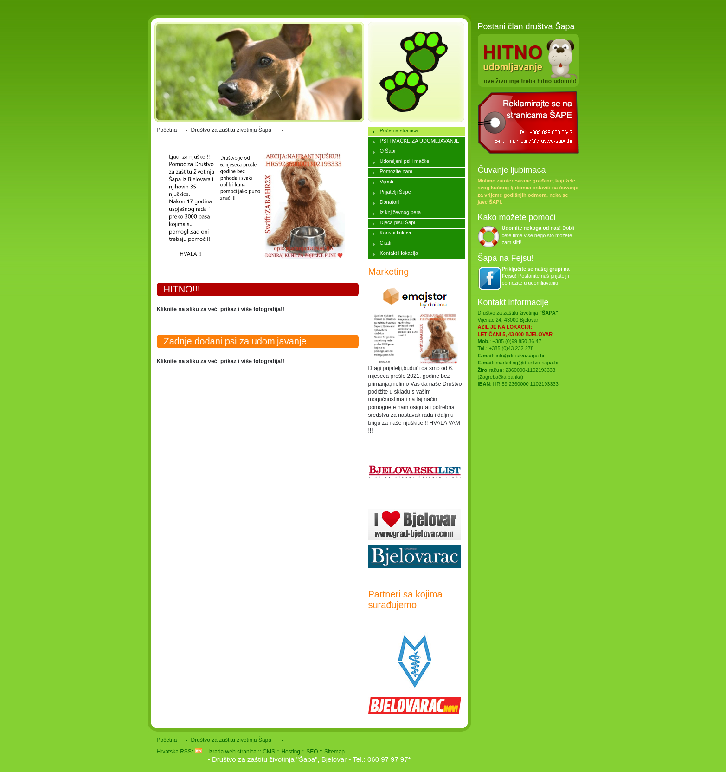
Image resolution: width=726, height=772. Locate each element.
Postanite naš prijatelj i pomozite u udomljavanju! (536, 276)
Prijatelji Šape (395, 192)
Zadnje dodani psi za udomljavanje (235, 341)
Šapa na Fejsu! (506, 258)
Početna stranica (399, 130)
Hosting (290, 751)
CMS (269, 751)
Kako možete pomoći (517, 217)
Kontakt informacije (513, 302)
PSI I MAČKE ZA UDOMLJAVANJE (420, 140)
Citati (386, 243)
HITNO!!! (182, 289)
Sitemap (334, 751)
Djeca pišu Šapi (397, 222)
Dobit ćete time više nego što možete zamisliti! (538, 235)
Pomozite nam (396, 171)
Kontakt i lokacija (399, 253)
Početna (167, 130)
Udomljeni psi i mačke (405, 161)
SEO (312, 751)
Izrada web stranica (232, 751)
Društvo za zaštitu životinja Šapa (232, 130)
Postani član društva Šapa (526, 26)
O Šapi (388, 151)
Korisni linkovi (395, 232)
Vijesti (386, 181)
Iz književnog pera (400, 212)
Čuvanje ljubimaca (512, 170)
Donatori (389, 202)
